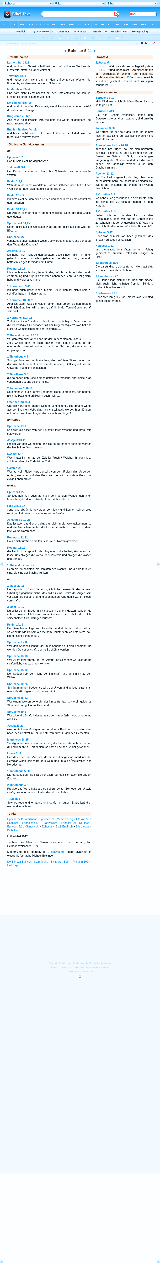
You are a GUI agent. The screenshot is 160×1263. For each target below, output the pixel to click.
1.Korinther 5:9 (105, 194)
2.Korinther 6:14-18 (19, 317)
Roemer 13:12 (16, 547)
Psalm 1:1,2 (14, 181)
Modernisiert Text (18, 89)
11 (109, 70)
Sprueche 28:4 (104, 111)
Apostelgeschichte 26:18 (111, 145)
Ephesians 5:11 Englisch (57, 826)
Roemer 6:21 (15, 454)
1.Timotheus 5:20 (18, 771)
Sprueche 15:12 (17, 670)
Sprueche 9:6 (15, 236)
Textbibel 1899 (16, 76)
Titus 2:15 (13, 798)
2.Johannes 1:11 (106, 293)
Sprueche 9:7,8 (17, 642)
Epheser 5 (102, 62)
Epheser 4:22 (15, 492)
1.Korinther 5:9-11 (19, 286)
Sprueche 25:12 (17, 697)
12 (128, 77)
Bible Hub (13, 830)
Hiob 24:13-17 (16, 505)
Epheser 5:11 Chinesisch (23, 826)
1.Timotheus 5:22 (106, 276)
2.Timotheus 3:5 (17, 374)
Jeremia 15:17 (16, 250)
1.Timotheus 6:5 (17, 356)
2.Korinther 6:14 (105, 211)
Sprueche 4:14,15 (18, 223)
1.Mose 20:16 (15, 585)
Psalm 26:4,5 (15, 195)
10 (99, 66)
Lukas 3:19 (14, 753)
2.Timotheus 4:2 (17, 785)
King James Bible (18, 116)
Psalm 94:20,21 (17, 209)
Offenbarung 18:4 (18, 402)
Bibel (7, 43)
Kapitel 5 (24, 43)
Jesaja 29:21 (15, 725)
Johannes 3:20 (105, 128)
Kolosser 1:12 (104, 245)
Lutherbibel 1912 (18, 62)
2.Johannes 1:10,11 (20, 388)
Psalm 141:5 (15, 624)
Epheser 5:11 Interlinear (22, 819)
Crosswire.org (56, 851)
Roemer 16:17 (16, 268)
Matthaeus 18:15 (18, 739)
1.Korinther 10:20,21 (20, 300)
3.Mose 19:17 (15, 606)
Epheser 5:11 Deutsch (75, 822)
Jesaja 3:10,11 (16, 440)
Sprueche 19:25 (17, 684)
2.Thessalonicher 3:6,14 (22, 335)
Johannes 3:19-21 (18, 519)
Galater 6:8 (14, 468)
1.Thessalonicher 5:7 (20, 565)
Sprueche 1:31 (16, 426)
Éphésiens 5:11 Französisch (40, 822)
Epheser (15, 43)
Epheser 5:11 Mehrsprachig (56, 819)
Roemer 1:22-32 (17, 537)
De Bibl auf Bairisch (20, 102)
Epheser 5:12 (104, 232)
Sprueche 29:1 (16, 711)
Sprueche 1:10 (104, 97)
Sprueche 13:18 (17, 656)
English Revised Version (23, 129)
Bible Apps (82, 826)
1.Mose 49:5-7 (16, 167)
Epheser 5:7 (15, 157)
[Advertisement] (80, 894)
